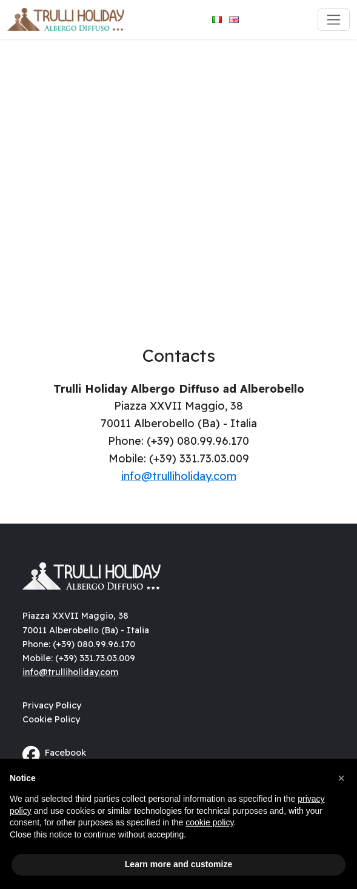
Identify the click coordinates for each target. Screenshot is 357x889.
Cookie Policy (51, 719)
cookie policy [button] (209, 822)
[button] (341, 778)
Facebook (54, 755)
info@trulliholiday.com (178, 476)
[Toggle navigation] (334, 19)
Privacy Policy (51, 705)
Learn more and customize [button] (178, 864)
